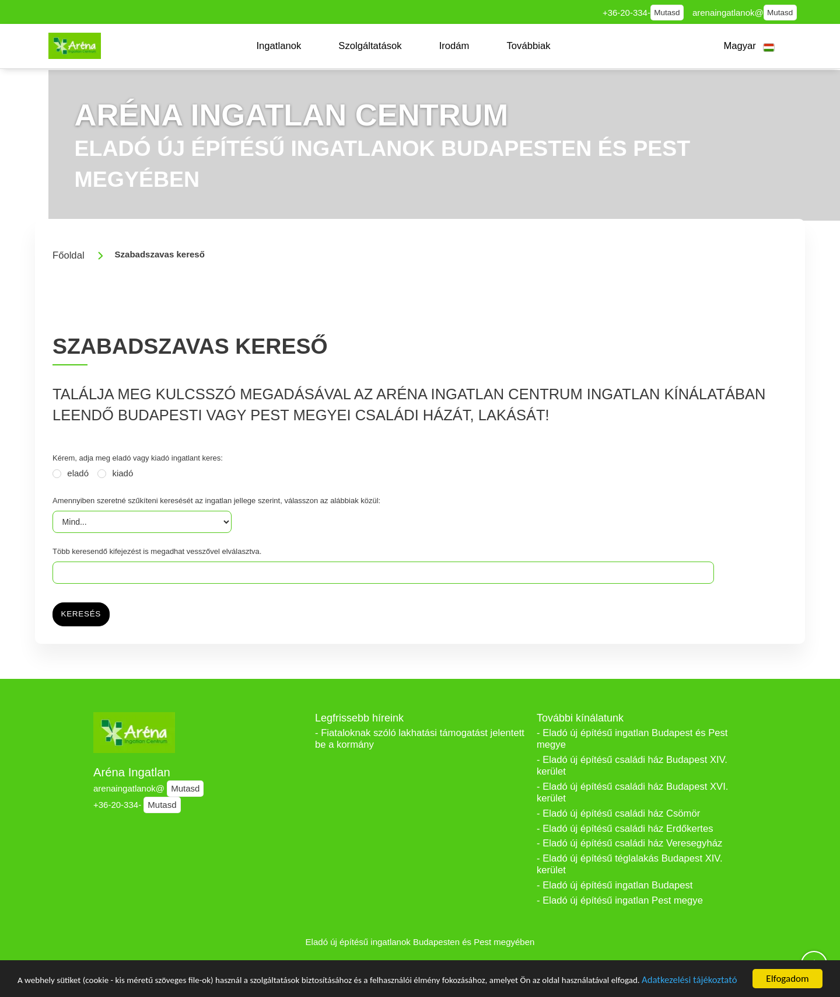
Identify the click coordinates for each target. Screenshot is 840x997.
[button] (279, 46)
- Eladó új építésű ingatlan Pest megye (620, 900)
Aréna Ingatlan (131, 772)
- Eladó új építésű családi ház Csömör (618, 813)
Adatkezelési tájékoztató (71, 982)
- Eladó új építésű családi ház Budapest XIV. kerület (632, 765)
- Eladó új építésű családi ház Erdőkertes (625, 828)
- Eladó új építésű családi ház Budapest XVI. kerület (632, 792)
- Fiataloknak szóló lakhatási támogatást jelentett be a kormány (419, 738)
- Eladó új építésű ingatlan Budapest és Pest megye (632, 738)
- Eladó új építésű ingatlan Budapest (614, 885)
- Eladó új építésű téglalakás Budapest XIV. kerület (630, 864)
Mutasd (667, 12)
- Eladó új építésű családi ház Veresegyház (629, 843)
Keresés (81, 613)
